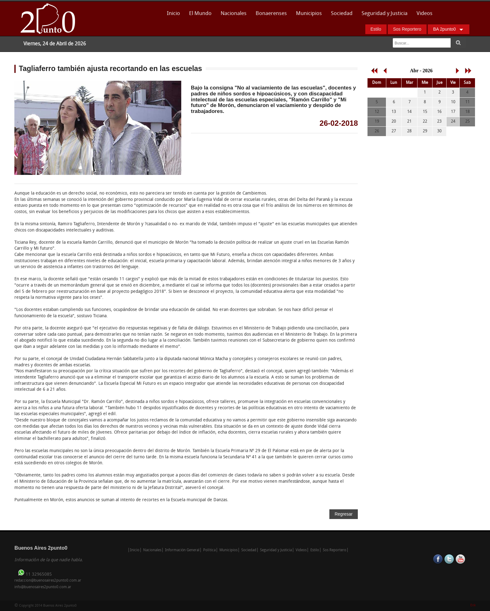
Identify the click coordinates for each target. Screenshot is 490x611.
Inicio (173, 13)
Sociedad (341, 13)
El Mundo (200, 13)
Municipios (309, 13)
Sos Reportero (407, 29)
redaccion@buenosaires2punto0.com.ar (47, 581)
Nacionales (234, 13)
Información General (182, 550)
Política (209, 550)
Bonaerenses (269, 15)
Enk (473, 605)
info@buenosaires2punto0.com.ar (42, 587)
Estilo (376, 29)
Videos (424, 13)
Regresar (344, 514)
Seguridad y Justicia (385, 13)
